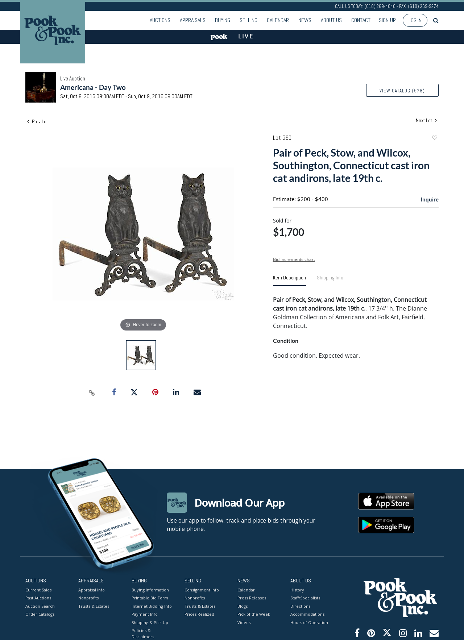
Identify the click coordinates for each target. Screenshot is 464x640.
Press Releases (251, 597)
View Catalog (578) (402, 91)
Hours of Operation (309, 622)
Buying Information (150, 589)
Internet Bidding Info (152, 605)
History (297, 589)
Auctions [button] (160, 20)
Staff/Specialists (305, 597)
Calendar (278, 20)
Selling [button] (248, 20)
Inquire (429, 199)
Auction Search (40, 605)
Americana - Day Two (93, 87)
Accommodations (307, 614)
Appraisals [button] (193, 20)
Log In (415, 20)
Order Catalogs (39, 614)
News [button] (304, 20)
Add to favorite (434, 138)
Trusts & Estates (93, 605)
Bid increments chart (294, 259)
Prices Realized (199, 614)
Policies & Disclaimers (143, 633)
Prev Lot (37, 121)
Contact (360, 20)
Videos (243, 622)
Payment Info (145, 614)
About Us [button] (331, 20)
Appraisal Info (91, 589)
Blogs (242, 605)
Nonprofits (88, 597)
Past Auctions (38, 597)
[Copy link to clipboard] (92, 392)
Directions (300, 605)
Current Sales (38, 589)
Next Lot (426, 120)
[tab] (289, 280)
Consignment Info (202, 589)
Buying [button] (222, 20)
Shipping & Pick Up (150, 622)
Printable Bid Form (150, 597)
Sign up (387, 20)
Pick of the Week (253, 614)
